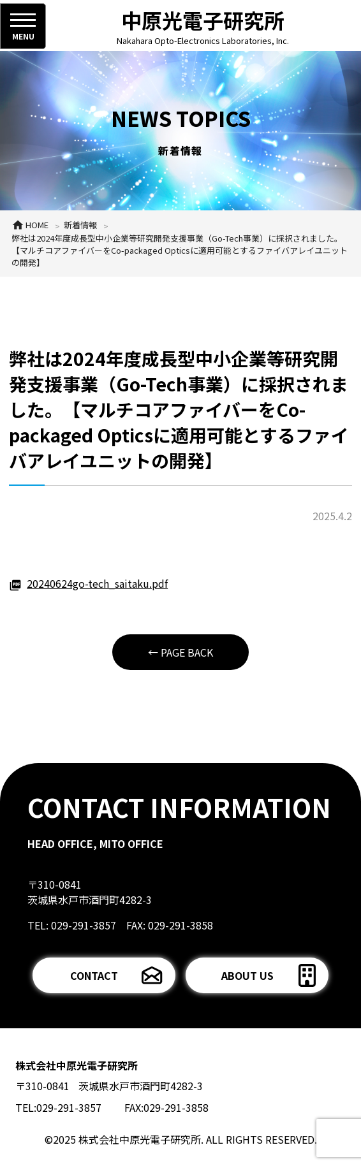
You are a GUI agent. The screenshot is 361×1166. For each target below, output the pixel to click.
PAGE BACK (187, 652)
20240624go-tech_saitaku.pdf (97, 583)
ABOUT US (247, 975)
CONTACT (94, 975)
